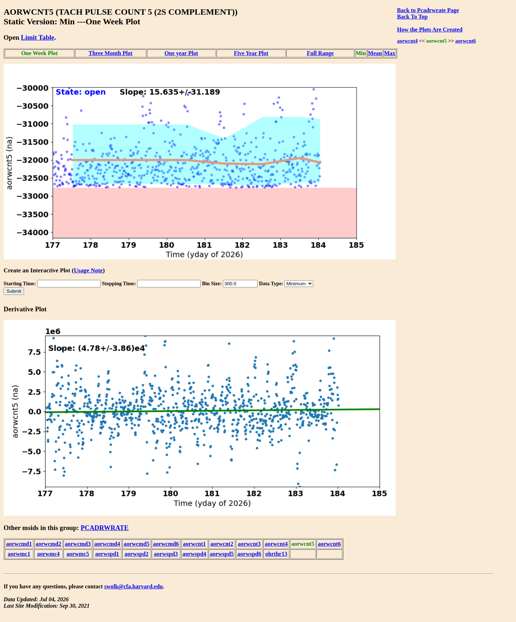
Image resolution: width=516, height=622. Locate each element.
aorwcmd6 (166, 544)
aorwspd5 (222, 554)
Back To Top (412, 17)
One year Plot (181, 53)
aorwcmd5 (136, 544)
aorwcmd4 (107, 544)
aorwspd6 (249, 554)
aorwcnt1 (194, 544)
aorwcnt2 (221, 544)
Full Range (320, 53)
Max (389, 53)
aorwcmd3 (78, 544)
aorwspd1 (107, 554)
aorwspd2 (137, 554)
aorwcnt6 (465, 41)
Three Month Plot (110, 53)
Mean (375, 53)
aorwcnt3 (249, 544)
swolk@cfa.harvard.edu (133, 586)
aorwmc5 (77, 554)
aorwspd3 (166, 554)
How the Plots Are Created (429, 29)
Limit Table (37, 37)
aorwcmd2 (48, 544)
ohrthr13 (276, 554)
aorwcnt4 (407, 41)
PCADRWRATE (105, 527)
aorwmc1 (19, 554)
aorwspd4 (194, 554)
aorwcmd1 (19, 544)
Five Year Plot (251, 53)
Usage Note (88, 270)
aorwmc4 (48, 554)
